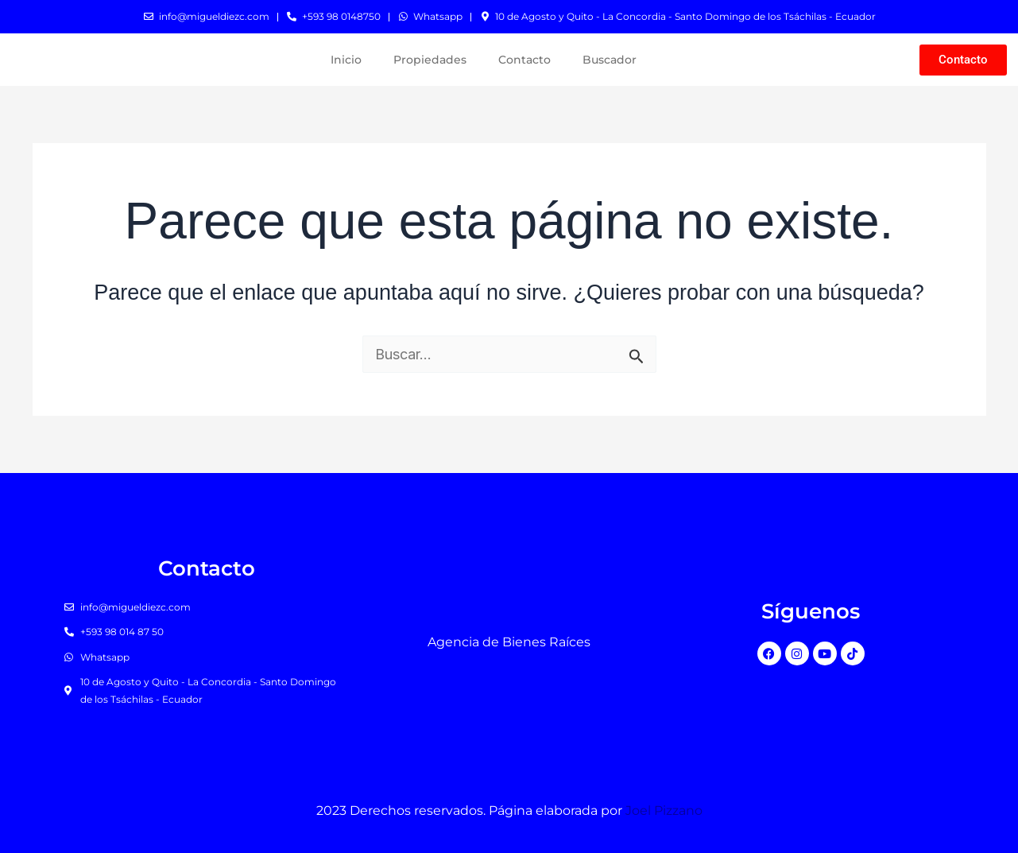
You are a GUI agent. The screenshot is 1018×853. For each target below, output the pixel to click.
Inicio (346, 59)
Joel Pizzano (664, 810)
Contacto (524, 59)
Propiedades (429, 59)
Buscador (610, 59)
